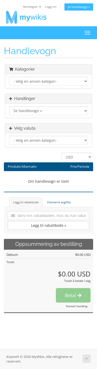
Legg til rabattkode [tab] (26, 202)
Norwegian (32, 7)
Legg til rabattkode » (48, 225)
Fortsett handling (76, 306)
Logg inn (51, 7)
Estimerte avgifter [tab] (59, 202)
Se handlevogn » (79, 7)
